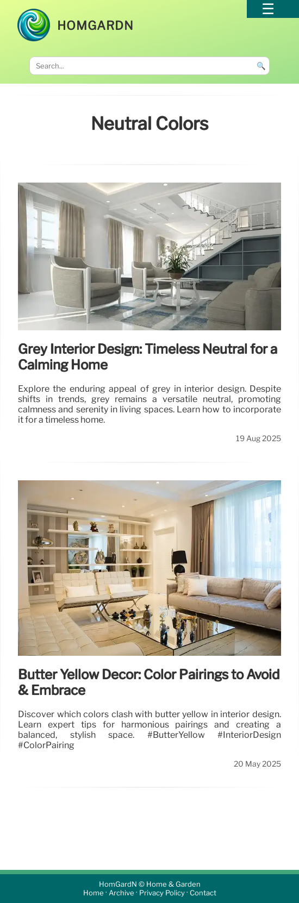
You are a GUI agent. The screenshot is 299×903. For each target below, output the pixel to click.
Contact (203, 893)
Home (93, 893)
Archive (121, 893)
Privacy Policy (162, 893)
